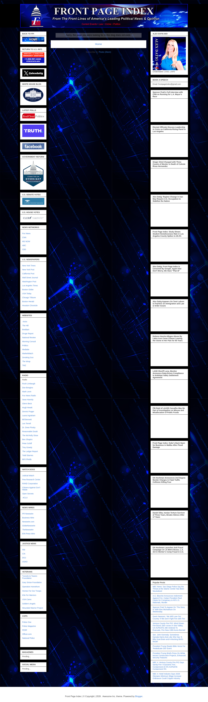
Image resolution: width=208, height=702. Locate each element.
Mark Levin (26, 392)
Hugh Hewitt (27, 407)
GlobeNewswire (28, 526)
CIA (23, 554)
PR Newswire (27, 514)
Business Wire (28, 518)
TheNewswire (28, 530)
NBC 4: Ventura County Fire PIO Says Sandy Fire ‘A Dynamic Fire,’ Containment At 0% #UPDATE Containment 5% (168, 665)
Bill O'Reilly (27, 459)
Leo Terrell (26, 423)
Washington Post (29, 282)
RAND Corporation (30, 483)
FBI (23, 550)
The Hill (25, 325)
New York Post (28, 270)
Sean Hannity (27, 400)
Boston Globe (28, 289)
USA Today (26, 293)
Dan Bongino (27, 388)
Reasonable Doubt (30, 431)
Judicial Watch (28, 476)
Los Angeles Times (30, 285)
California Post (28, 274)
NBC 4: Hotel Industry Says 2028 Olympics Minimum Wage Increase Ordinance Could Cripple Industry (167, 676)
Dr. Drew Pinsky (29, 427)
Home (98, 44)
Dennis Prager (28, 411)
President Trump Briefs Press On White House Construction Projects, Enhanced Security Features (169, 655)
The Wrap (26, 361)
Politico (25, 345)
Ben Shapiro (27, 439)
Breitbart (25, 329)
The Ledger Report (30, 451)
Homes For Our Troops (31, 591)
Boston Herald (28, 301)
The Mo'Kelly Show (30, 435)
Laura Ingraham (28, 415)
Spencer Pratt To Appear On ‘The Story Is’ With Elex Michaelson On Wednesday (169, 609)
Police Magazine (29, 626)
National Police (28, 638)
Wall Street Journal (30, 278)
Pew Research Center (31, 479)
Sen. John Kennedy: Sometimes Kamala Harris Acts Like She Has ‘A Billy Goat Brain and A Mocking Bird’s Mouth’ (168, 638)
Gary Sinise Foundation (32, 582)
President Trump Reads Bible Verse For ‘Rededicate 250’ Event (169, 647)
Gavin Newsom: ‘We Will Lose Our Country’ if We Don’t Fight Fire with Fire (169, 617)
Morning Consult (29, 341)
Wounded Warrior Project (32, 608)
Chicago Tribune (29, 297)
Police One (26, 622)
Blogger (138, 696)
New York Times (29, 266)
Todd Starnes (27, 455)
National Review (29, 337)
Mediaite (25, 349)
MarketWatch (27, 353)
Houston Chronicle (30, 305)
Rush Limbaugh (28, 384)
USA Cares (26, 599)
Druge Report (27, 333)
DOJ (24, 558)
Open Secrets (28, 494)
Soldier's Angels (28, 604)
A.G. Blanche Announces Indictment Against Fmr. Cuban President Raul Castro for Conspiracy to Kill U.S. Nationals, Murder (167, 599)
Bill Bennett (27, 419)
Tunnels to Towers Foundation (29, 577)
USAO (25, 562)
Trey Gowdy (27, 447)
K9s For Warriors (29, 595)
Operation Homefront (31, 587)
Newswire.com (28, 522)
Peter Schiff (27, 443)
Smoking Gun (28, 357)
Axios (24, 322)
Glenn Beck (27, 403)
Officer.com (27, 634)
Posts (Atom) (105, 52)
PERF (24, 630)
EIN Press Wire (28, 534)
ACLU (25, 498)
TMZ (24, 365)
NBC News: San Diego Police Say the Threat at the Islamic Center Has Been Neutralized (168, 589)
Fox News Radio (29, 396)
